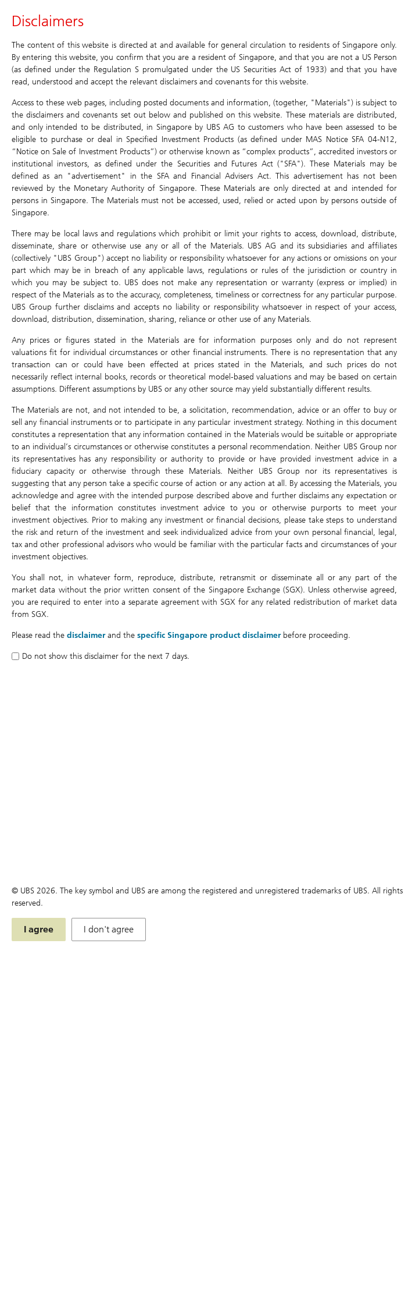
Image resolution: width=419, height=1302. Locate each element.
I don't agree (109, 929)
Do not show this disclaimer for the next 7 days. (100, 656)
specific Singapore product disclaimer (209, 635)
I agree (38, 929)
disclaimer (86, 635)
